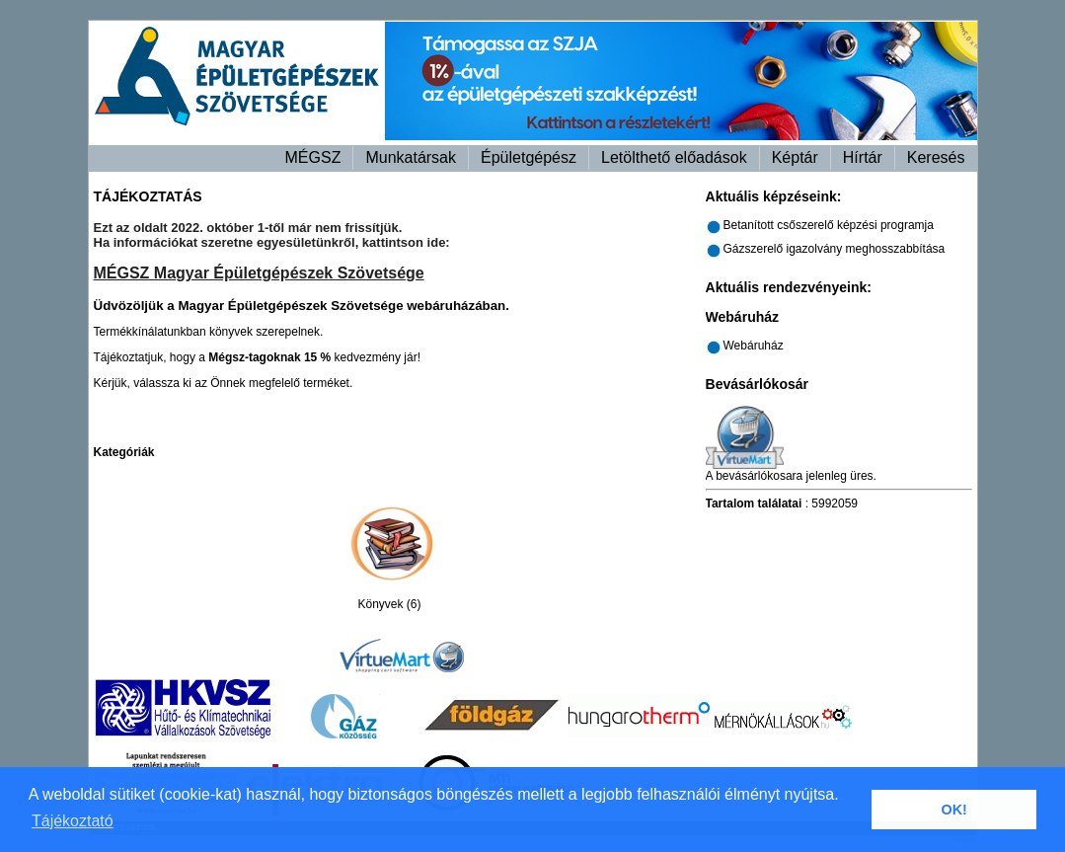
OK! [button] (953, 809)
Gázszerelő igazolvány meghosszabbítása (834, 249)
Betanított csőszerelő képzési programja (828, 225)
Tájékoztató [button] (73, 821)
